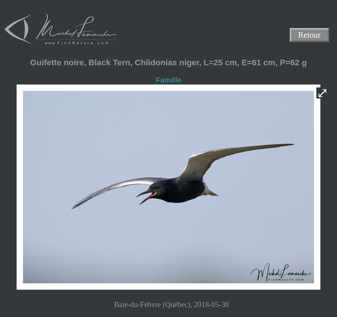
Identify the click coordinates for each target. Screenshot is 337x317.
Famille (168, 80)
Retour (309, 35)
